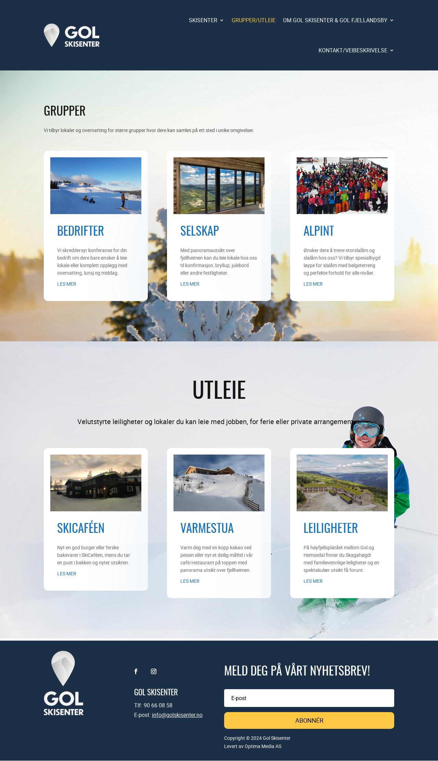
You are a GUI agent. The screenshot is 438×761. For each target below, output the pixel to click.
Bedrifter (80, 232)
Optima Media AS (263, 746)
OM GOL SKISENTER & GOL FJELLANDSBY (335, 20)
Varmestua (207, 529)
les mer (66, 283)
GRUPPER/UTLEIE (253, 20)
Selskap (199, 232)
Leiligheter (331, 529)
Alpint (319, 232)
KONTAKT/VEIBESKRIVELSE (353, 50)
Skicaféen (80, 529)
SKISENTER (203, 20)
